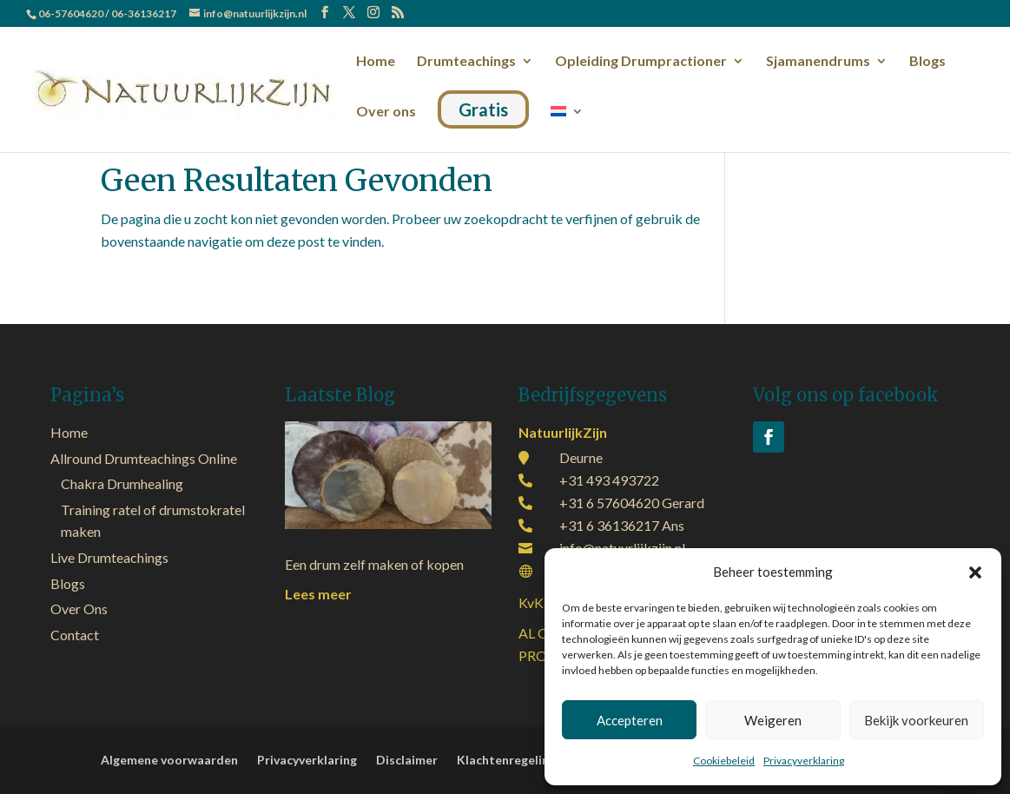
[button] (975, 572)
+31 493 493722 (609, 480)
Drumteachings (466, 62)
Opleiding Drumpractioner (641, 62)
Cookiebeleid (724, 760)
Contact (74, 634)
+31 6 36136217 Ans (621, 525)
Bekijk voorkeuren (916, 720)
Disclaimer (407, 760)
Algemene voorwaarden (169, 760)
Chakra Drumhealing (122, 483)
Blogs (927, 62)
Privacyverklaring (803, 760)
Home (375, 62)
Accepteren (630, 720)
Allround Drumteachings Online (143, 458)
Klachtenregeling (506, 760)
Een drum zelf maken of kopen (374, 564)
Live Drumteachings (109, 557)
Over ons (386, 112)
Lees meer (318, 594)
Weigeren (773, 720)
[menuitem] (567, 125)
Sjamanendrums (818, 62)
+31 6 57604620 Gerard (631, 502)
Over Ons (79, 608)
